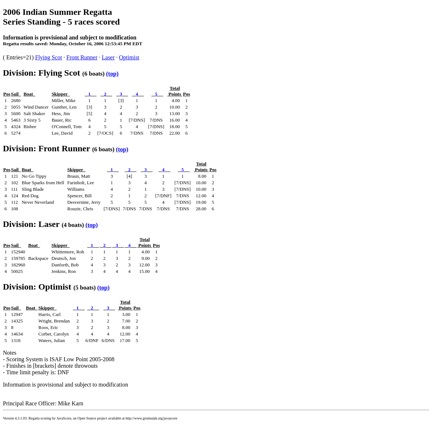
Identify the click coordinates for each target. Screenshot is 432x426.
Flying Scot (48, 57)
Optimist (129, 57)
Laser (108, 57)
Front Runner (81, 57)
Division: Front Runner (46, 148)
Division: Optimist (37, 286)
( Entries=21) (19, 57)
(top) (112, 73)
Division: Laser (31, 224)
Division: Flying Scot (41, 72)
